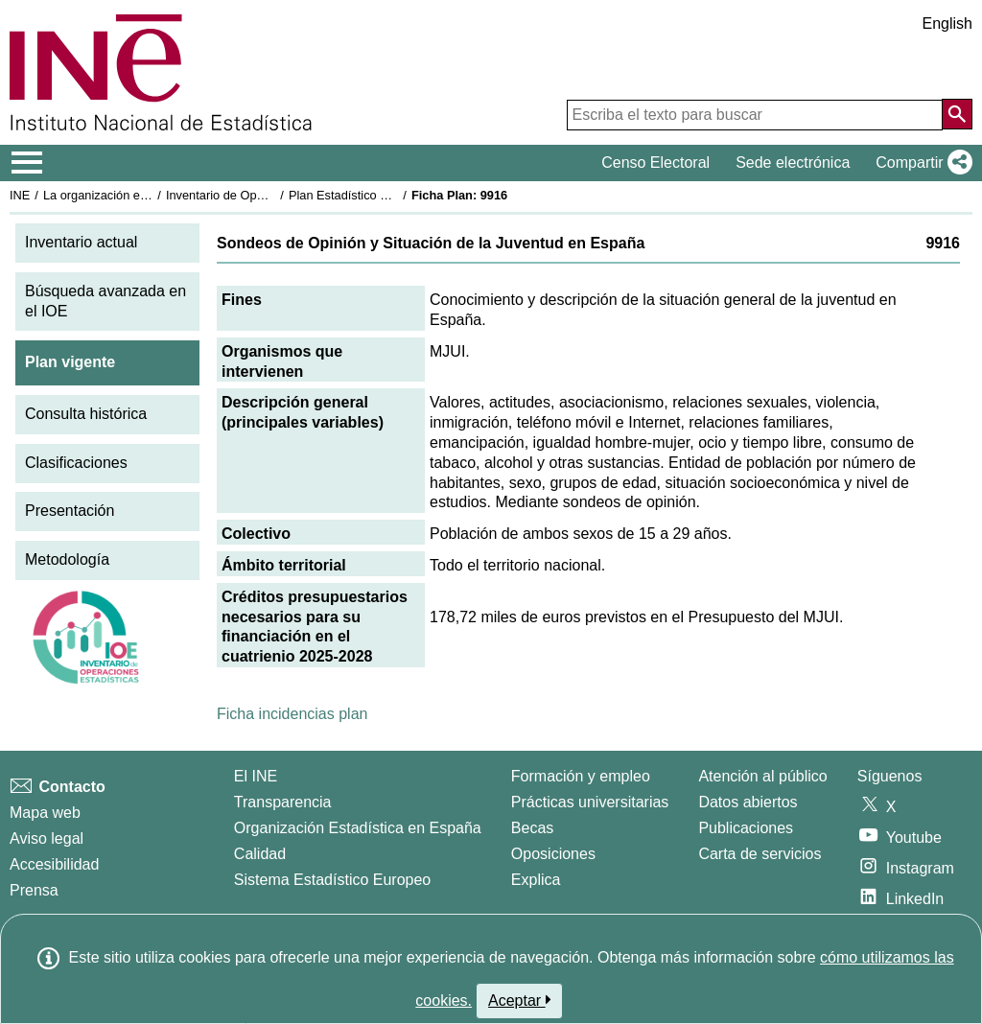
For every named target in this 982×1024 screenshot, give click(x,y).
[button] (920, 163)
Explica (536, 880)
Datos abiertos (747, 802)
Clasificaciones (76, 462)
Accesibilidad (54, 864)
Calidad (260, 854)
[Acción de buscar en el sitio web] (957, 114)
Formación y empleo (580, 776)
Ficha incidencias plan (292, 714)
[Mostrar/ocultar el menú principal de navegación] (27, 163)
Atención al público (762, 776)
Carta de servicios (759, 854)
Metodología (67, 559)
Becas (532, 828)
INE (20, 195)
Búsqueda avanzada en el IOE (105, 301)
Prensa (34, 890)
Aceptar (519, 1000)
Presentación (69, 510)
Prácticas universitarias (590, 802)
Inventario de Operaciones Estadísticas (273, 195)
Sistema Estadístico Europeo (332, 880)
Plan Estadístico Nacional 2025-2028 (389, 195)
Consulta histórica (86, 414)
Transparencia (283, 802)
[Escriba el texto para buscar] (755, 115)
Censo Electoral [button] (655, 162)
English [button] (947, 23)
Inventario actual (81, 242)
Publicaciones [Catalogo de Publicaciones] (745, 828)
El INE (255, 776)
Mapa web (45, 812)
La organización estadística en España (148, 195)
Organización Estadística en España (357, 828)
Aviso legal (46, 838)
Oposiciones (553, 854)
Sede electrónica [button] (793, 162)
